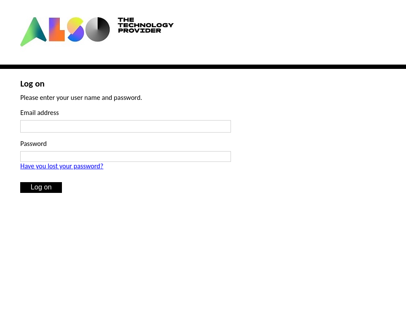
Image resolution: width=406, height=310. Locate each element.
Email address (39, 112)
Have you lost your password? (61, 166)
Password (33, 144)
